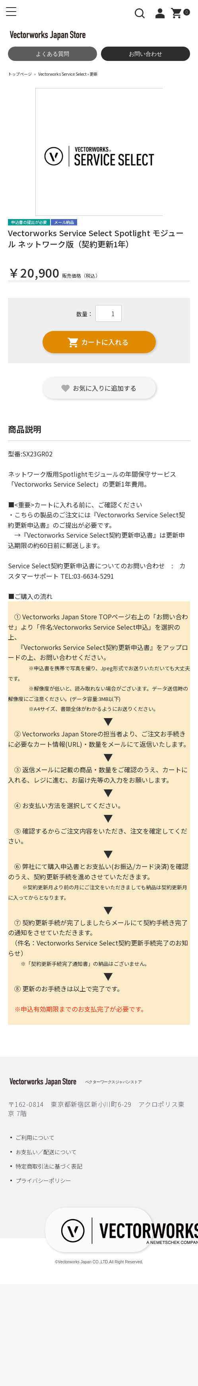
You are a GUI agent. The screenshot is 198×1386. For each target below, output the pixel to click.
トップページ (20, 74)
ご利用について (35, 1137)
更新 (94, 74)
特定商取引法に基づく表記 (49, 1166)
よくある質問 (52, 54)
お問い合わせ (145, 54)
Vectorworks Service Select (62, 74)
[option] (99, 152)
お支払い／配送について (46, 1152)
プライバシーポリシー (43, 1180)
